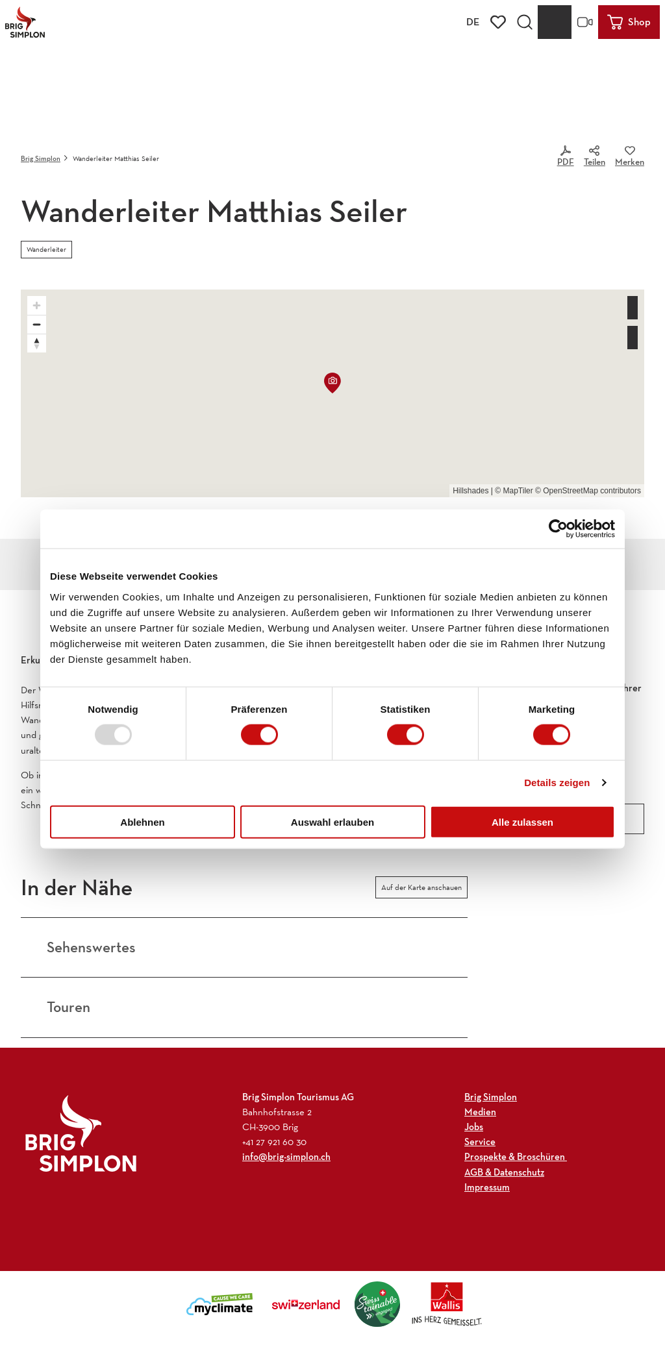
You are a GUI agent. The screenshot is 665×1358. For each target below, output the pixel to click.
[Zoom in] (36, 305)
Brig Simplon (40, 158)
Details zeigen (557, 782)
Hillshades (470, 490)
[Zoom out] (36, 324)
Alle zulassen (522, 821)
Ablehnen (142, 821)
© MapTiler (514, 490)
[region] (332, 393)
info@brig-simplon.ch (286, 1157)
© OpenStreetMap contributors (588, 490)
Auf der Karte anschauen (421, 887)
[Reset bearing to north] (36, 343)
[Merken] (629, 158)
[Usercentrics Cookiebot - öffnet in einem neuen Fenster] (558, 529)
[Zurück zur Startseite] (25, 22)
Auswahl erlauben (332, 821)
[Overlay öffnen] (524, 22)
